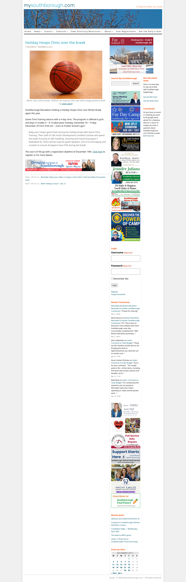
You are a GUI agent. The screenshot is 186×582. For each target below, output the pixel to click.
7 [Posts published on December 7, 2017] (125, 561)
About (108, 31)
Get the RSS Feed (150, 97)
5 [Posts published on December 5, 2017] (117, 561)
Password (121, 265)
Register (114, 291)
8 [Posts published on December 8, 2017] (128, 561)
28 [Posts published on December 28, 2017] (125, 570)
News (37, 31)
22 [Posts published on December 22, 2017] (129, 567)
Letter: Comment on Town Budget (122, 341)
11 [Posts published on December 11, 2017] (113, 564)
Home (28, 31)
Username (121, 252)
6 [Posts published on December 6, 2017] (121, 561)
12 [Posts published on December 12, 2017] (117, 564)
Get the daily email (150, 101)
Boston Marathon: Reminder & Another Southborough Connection (125, 308)
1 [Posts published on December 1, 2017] (128, 558)
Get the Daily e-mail (150, 31)
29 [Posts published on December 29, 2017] (129, 570)
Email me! (150, 136)
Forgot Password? (118, 294)
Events (48, 31)
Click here (97, 151)
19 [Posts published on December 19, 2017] (117, 567)
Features (61, 31)
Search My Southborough (124, 78)
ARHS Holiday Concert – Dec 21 (53, 183)
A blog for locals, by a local (149, 6)
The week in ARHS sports (121, 535)
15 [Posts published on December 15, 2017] (129, 564)
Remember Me (120, 278)
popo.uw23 (67, 103)
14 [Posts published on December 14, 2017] (125, 564)
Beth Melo (31, 47)
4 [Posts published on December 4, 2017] (113, 561)
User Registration (126, 31)
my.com (49, 5)
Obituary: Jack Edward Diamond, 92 (125, 518)
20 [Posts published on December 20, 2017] (121, 567)
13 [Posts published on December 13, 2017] (121, 564)
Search (136, 83)
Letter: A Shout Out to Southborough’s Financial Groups (124, 540)
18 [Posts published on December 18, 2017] (113, 567)
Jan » (120, 573)
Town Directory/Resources (85, 31)
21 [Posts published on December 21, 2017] (125, 567)
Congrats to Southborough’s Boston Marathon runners (125, 523)
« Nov (114, 573)
